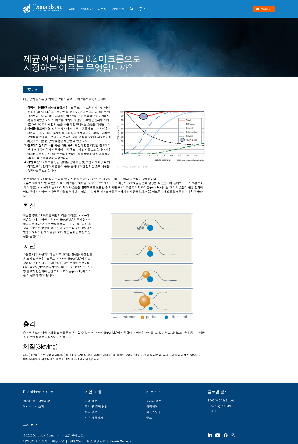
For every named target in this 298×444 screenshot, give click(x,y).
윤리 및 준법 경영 (96, 406)
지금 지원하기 (94, 417)
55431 (212, 411)
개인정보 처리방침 (35, 441)
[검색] (131, 9)
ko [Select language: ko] (143, 9)
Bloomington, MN (219, 406)
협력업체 (152, 406)
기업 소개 (118, 9)
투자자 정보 (154, 401)
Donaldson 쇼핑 (33, 406)
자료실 (102, 9)
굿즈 (149, 417)
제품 (72, 9)
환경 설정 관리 (96, 441)
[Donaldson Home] (44, 9)
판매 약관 (75, 441)
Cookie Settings (120, 441)
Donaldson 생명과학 (36, 401)
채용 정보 (91, 412)
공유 (34, 89)
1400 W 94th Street (221, 400)
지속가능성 (153, 412)
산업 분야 (86, 9)
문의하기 (30, 425)
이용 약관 (58, 441)
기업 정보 (91, 401)
